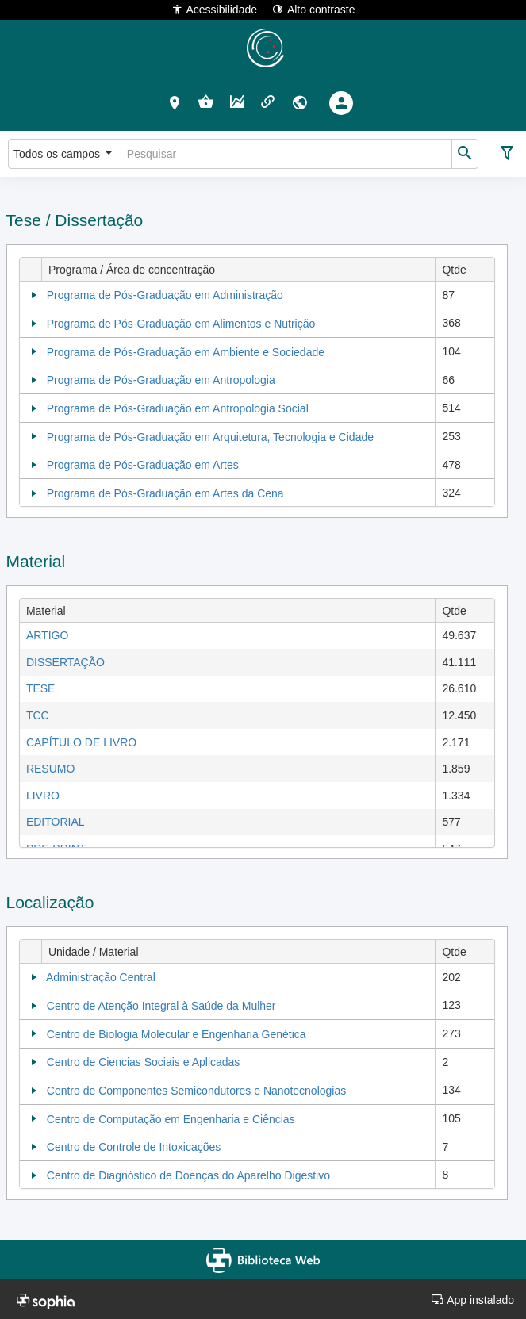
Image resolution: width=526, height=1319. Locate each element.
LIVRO (43, 795)
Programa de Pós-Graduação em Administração (165, 295)
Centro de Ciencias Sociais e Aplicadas (143, 1062)
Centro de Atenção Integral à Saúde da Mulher (161, 1005)
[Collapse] (34, 295)
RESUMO (50, 768)
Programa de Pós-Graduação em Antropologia (161, 380)
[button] (175, 102)
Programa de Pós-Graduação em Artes (143, 464)
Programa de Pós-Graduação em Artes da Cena (165, 493)
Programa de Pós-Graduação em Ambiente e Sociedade (185, 352)
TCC (37, 715)
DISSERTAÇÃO (65, 662)
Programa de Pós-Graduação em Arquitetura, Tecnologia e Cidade (210, 437)
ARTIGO (47, 635)
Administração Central (100, 977)
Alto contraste (313, 9)
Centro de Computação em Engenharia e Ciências (171, 1119)
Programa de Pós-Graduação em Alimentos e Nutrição (181, 323)
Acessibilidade (214, 9)
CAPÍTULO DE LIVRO (81, 742)
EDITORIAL (55, 821)
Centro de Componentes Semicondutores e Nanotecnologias (196, 1090)
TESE (41, 688)
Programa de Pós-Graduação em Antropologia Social (178, 408)
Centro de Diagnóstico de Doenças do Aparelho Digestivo (188, 1175)
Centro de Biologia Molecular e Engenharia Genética (176, 1034)
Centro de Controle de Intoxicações (134, 1147)
